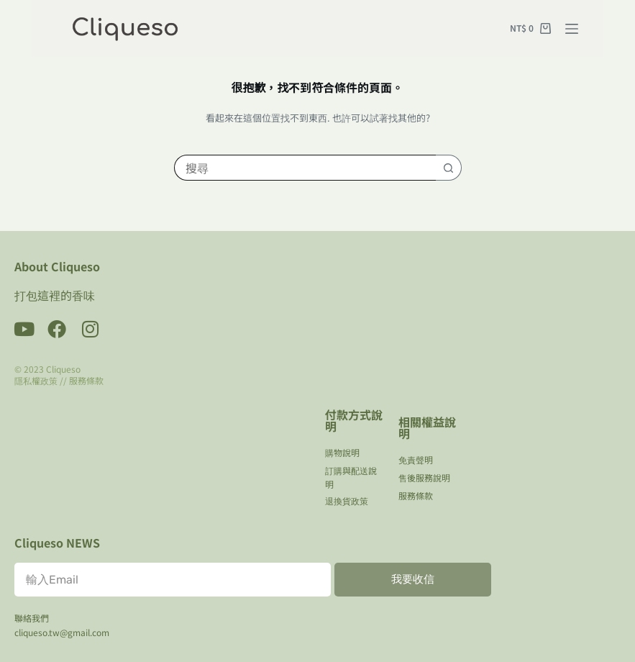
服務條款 (86, 380)
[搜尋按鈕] (449, 168)
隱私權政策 (36, 380)
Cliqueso (63, 369)
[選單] (571, 28)
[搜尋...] (305, 168)
